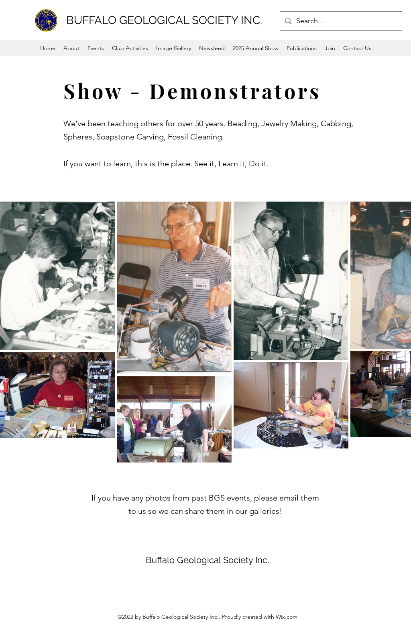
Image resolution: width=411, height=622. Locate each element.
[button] (95, 48)
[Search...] (340, 21)
